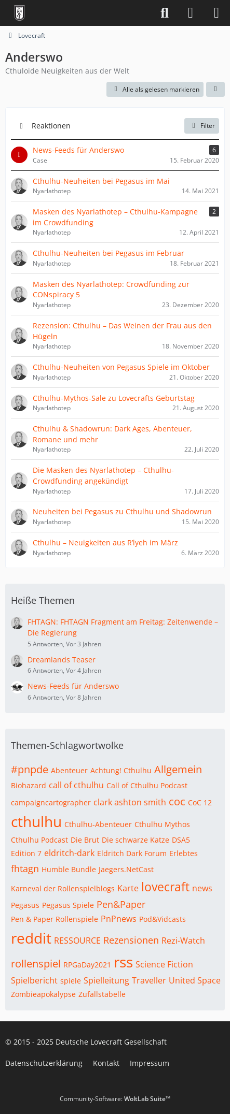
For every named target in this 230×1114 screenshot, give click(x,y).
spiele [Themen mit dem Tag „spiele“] (70, 981)
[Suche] (164, 13)
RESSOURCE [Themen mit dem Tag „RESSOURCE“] (77, 940)
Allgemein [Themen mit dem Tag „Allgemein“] (178, 769)
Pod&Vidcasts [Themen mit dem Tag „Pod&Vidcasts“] (162, 919)
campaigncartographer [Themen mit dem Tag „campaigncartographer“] (51, 802)
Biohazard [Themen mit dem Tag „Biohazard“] (28, 785)
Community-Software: (115, 1098)
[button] (215, 89)
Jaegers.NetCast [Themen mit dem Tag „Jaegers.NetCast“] (126, 869)
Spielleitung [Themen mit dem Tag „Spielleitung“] (106, 980)
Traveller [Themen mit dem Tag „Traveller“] (149, 980)
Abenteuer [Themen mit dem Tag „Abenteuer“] (69, 770)
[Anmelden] (190, 13)
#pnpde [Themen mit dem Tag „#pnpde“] (29, 769)
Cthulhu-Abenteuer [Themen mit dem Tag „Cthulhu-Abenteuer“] (98, 824)
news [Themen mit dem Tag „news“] (202, 888)
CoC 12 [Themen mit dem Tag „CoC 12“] (200, 802)
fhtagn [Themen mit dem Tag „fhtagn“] (25, 868)
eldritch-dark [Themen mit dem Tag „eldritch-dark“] (69, 853)
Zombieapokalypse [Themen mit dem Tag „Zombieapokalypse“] (43, 994)
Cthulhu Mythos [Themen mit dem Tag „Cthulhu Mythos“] (162, 824)
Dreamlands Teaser (62, 659)
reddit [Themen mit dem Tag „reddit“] (31, 938)
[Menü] (216, 13)
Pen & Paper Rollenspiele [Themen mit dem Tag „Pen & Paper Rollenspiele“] (54, 919)
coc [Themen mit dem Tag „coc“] (177, 801)
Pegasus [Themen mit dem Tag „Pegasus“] (25, 905)
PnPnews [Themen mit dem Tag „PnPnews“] (119, 918)
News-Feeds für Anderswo (73, 686)
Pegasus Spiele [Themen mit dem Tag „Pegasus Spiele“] (68, 905)
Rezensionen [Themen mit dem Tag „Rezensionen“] (131, 940)
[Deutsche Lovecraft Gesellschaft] (19, 13)
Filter (201, 125)
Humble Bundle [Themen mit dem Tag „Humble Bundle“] (69, 869)
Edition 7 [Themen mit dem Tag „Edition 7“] (26, 853)
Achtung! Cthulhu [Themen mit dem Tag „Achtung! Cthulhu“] (121, 770)
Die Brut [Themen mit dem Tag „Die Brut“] (85, 840)
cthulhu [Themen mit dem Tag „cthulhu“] (36, 821)
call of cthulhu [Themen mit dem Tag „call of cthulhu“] (76, 785)
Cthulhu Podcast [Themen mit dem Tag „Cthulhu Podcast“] (39, 840)
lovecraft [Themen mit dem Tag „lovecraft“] (165, 886)
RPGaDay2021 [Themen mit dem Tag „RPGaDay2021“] (87, 965)
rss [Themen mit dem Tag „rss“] (123, 962)
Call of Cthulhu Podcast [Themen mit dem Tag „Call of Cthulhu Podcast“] (146, 785)
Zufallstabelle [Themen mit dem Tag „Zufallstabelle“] (102, 994)
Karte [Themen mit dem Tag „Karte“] (128, 888)
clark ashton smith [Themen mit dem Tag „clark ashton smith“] (129, 802)
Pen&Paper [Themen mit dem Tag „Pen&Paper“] (121, 904)
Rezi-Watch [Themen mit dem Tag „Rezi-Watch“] (183, 940)
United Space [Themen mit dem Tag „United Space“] (195, 980)
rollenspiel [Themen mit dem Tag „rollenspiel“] (36, 964)
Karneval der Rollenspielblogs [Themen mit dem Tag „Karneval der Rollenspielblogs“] (63, 888)
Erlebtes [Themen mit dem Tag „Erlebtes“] (183, 853)
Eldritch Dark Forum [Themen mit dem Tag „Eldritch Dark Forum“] (132, 853)
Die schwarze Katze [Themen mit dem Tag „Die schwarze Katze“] (135, 840)
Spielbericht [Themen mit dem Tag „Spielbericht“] (34, 980)
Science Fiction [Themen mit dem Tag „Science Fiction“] (164, 964)
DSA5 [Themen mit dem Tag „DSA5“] (181, 840)
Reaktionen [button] (51, 126)
